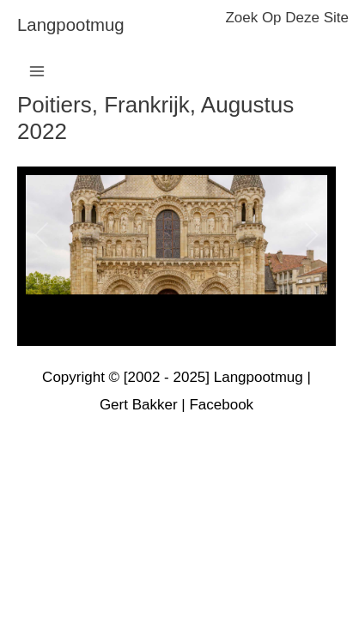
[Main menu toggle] (37, 71)
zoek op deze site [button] (287, 17)
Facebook (221, 405)
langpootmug (71, 24)
